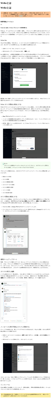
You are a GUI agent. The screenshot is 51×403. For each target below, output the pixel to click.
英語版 (21, 16)
